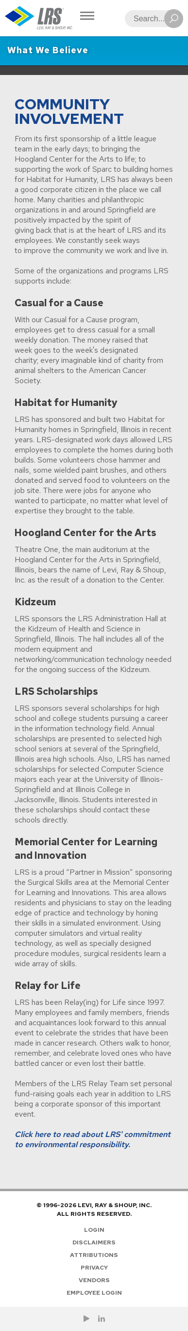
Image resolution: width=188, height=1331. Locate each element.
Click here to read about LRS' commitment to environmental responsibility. (93, 1139)
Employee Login (94, 1293)
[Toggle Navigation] (87, 17)
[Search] (151, 18)
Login (94, 1230)
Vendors (94, 1280)
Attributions (94, 1255)
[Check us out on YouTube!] (86, 1319)
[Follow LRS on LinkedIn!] (101, 1319)
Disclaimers (94, 1242)
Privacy (94, 1267)
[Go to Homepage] (38, 18)
